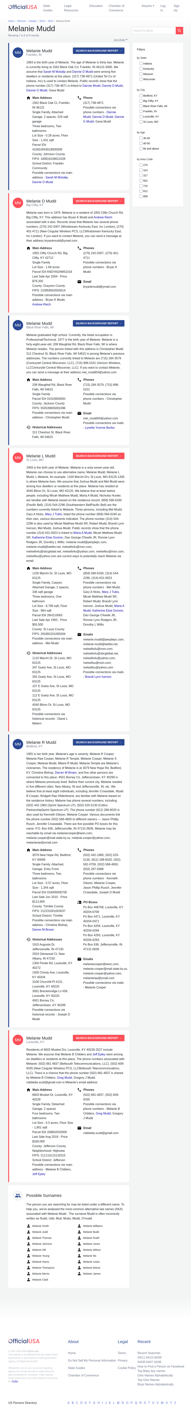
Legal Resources (71, 8)
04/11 (141, 1357)
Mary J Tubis (53, 514)
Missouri (148, 74)
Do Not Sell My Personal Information (92, 1360)
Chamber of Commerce (116, 8)
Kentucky (148, 68)
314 (145, 170)
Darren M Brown (66, 772)
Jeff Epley (99, 1054)
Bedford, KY (150, 95)
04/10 (149, 1357)
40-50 (146, 143)
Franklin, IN (150, 111)
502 (145, 180)
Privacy (123, 1360)
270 (145, 165)
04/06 (157, 1362)
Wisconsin (149, 79)
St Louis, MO (150, 121)
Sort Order (119, 39)
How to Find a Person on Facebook (160, 1366)
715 (145, 186)
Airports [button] (147, 5)
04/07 (149, 1362)
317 (145, 175)
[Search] (154, 30)
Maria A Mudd (82, 532)
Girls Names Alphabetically (155, 1375)
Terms (122, 1353)
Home (72, 1353)
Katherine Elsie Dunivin (47, 537)
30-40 (146, 138)
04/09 (157, 1357)
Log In (162, 8)
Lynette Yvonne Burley (100, 427)
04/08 (141, 1362)
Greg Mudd (64, 1077)
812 (145, 191)
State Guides (48, 8)
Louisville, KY (151, 116)
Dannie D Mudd (82, 71)
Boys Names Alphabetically (155, 1384)
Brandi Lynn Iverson (98, 676)
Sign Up (177, 8)
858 (145, 196)
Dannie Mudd (91, 85)
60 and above (151, 148)
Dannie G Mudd (36, 90)
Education (96, 5)
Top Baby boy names (151, 1371)
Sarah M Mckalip (54, 71)
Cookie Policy (127, 1368)
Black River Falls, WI (155, 106)
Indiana (147, 63)
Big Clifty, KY (150, 101)
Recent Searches (148, 1353)
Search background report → (99, 50)
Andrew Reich (103, 217)
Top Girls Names (148, 1379)
